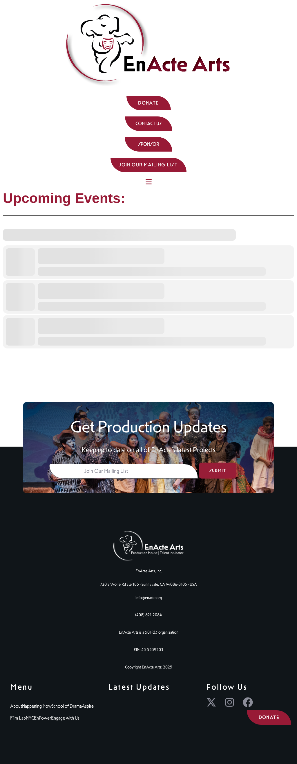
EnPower (42, 718)
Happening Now (37, 706)
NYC (30, 718)
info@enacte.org (148, 597)
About (16, 706)
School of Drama (67, 706)
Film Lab (18, 718)
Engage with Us (65, 718)
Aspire (88, 706)
